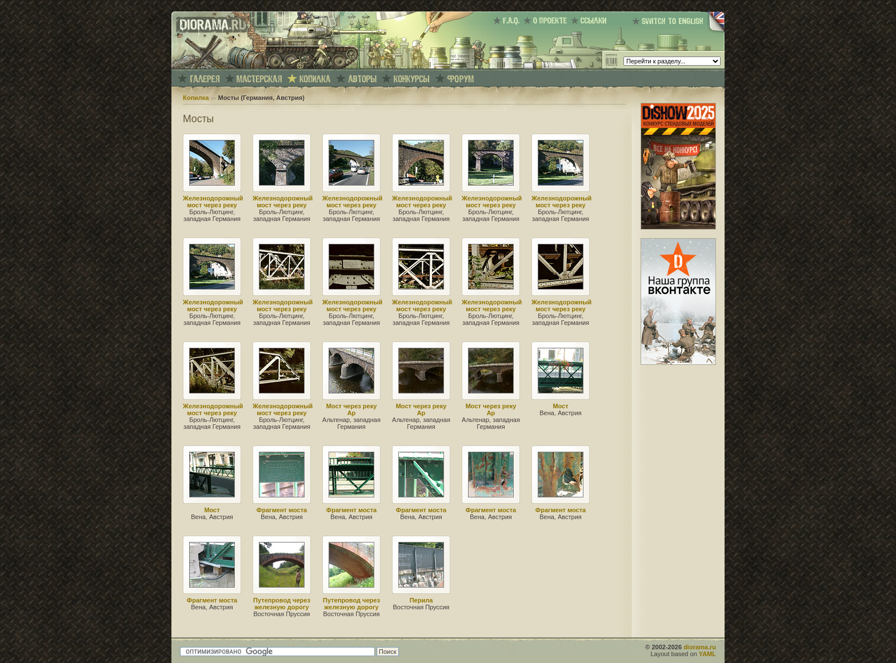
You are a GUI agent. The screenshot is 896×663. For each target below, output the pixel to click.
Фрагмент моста (282, 510)
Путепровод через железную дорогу (281, 603)
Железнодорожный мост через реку (213, 201)
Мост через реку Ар (351, 409)
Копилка (196, 97)
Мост (560, 406)
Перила (421, 600)
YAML (707, 653)
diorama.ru (699, 647)
